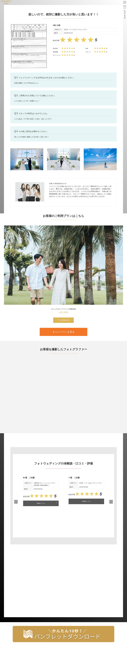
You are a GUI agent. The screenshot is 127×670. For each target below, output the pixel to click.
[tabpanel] (41, 491)
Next (111, 502)
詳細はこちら (41, 503)
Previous (16, 502)
